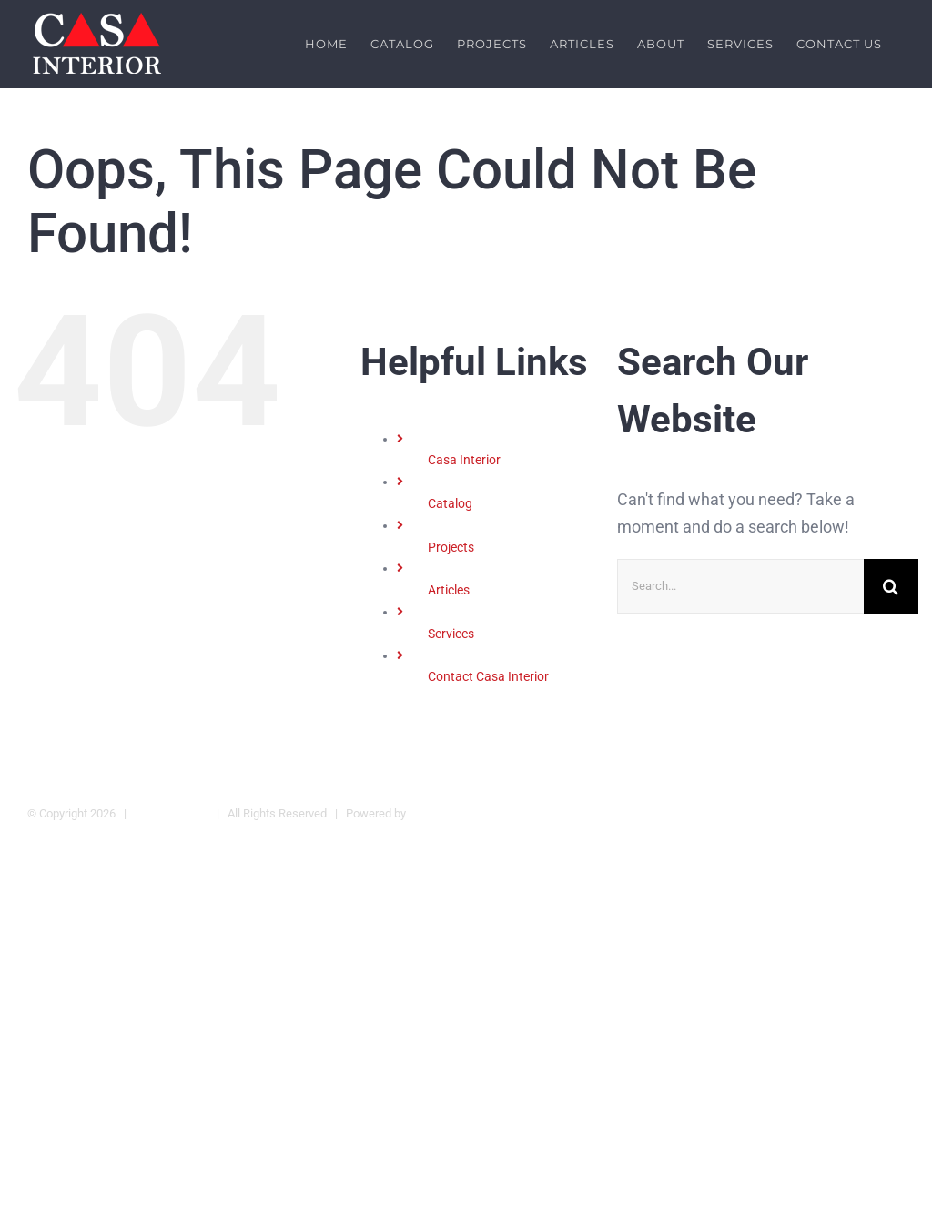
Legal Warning (171, 812)
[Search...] (740, 585)
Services (451, 633)
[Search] (891, 585)
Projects (451, 546)
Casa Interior (464, 459)
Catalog (450, 503)
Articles (449, 590)
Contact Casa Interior (488, 676)
